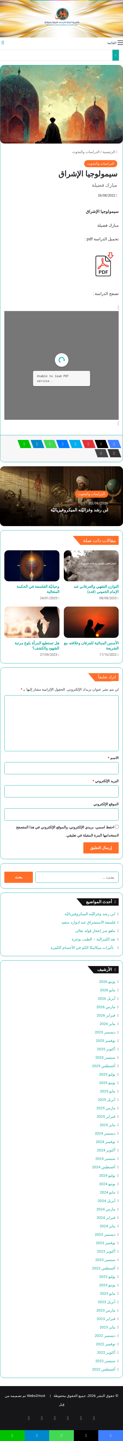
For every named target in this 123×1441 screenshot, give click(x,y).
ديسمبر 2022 (105, 1335)
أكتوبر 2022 (106, 1352)
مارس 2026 (105, 1007)
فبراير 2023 (106, 1318)
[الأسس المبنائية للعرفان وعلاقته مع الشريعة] (91, 622)
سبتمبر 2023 (105, 1259)
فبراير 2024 (106, 1217)
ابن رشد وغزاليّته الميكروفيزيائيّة (79, 510)
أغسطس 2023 (103, 1268)
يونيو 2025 (107, 1082)
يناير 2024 (107, 1226)
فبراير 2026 (106, 1015)
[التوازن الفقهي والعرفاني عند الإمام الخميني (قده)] (91, 565)
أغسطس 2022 (103, 1369)
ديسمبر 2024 (105, 1133)
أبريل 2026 (106, 998)
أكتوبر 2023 (106, 1251)
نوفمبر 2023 (105, 1243)
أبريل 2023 (106, 1302)
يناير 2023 (107, 1327)
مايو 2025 (107, 1091)
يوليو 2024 (107, 1175)
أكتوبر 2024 (106, 1150)
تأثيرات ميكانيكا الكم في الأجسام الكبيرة (83, 947)
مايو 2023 (107, 1293)
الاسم (113, 758)
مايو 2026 (107, 990)
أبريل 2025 (106, 1099)
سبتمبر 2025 (105, 1057)
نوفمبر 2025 (105, 1040)
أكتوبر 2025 (106, 1049)
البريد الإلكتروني (106, 781)
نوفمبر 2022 (105, 1344)
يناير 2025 (107, 1125)
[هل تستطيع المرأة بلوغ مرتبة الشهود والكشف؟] (31, 622)
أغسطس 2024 (103, 1167)
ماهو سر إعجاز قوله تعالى (95, 930)
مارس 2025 (105, 1108)
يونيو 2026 (107, 981)
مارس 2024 (105, 1209)
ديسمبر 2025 (105, 1032)
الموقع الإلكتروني (106, 804)
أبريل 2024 (106, 1200)
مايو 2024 (107, 1192)
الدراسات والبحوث (85, 152)
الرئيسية (110, 152)
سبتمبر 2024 (105, 1158)
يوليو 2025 (107, 1074)
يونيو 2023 (107, 1285)
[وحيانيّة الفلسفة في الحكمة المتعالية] (31, 565)
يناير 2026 (107, 1023)
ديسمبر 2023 (105, 1234)
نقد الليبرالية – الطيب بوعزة (94, 939)
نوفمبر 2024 (105, 1141)
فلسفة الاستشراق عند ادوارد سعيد (88, 922)
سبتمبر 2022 (105, 1361)
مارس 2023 (105, 1310)
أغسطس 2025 (103, 1066)
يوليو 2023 (107, 1276)
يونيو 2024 (107, 1184)
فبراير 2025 (106, 1116)
